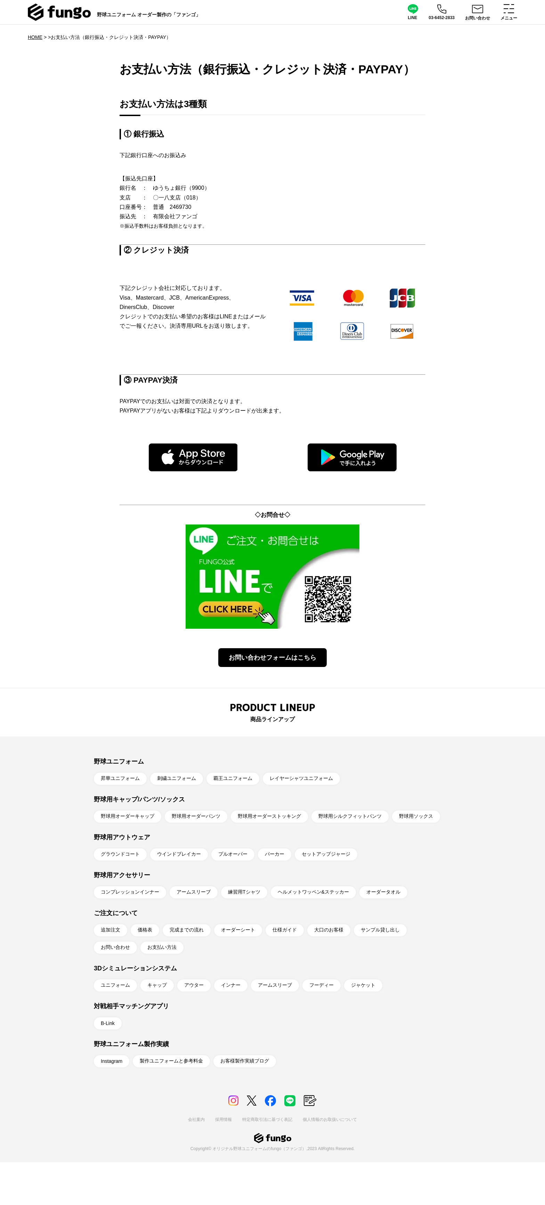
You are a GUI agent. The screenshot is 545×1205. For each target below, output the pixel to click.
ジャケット (363, 985)
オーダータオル (383, 892)
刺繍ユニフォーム (176, 778)
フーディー (321, 985)
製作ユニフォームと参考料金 (171, 1061)
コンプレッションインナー (130, 892)
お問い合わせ (115, 947)
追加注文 (110, 930)
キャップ (157, 985)
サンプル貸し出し (380, 930)
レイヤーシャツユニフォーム (301, 778)
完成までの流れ (187, 930)
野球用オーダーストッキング (269, 816)
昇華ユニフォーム (120, 778)
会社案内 (196, 1119)
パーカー (274, 854)
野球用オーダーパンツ (196, 816)
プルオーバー (232, 854)
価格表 (145, 930)
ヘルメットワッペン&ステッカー (313, 892)
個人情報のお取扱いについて (330, 1119)
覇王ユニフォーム (232, 778)
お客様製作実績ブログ (244, 1061)
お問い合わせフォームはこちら (272, 657)
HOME (35, 37)
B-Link (108, 1023)
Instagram (111, 1061)
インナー (231, 985)
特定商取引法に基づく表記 (267, 1119)
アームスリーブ (194, 892)
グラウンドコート (120, 854)
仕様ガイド (284, 930)
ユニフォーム (115, 985)
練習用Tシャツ (244, 892)
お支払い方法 (162, 947)
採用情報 (223, 1119)
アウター (194, 985)
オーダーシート (238, 930)
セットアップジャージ (326, 854)
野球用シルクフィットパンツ (350, 816)
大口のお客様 (328, 930)
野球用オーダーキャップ (127, 816)
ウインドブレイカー (179, 854)
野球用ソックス (416, 816)
